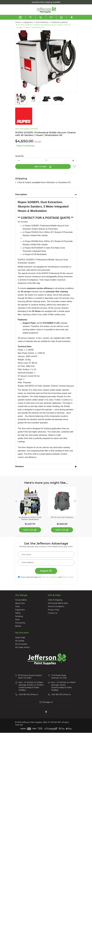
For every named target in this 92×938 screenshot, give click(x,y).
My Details (19, 641)
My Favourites (21, 644)
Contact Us (52, 613)
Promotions (20, 623)
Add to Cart (43, 167)
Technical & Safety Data (58, 603)
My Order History (22, 647)
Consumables (21, 600)
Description (21, 194)
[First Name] (46, 555)
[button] (74, 166)
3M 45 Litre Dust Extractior (62, 517)
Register (46, 571)
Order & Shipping (55, 600)
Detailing (19, 616)
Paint (17, 619)
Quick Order (20, 637)
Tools (17, 606)
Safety (18, 613)
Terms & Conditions (49, 577)
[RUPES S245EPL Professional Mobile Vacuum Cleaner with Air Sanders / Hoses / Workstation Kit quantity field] (46, 160)
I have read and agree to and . (46, 577)
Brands (18, 626)
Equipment (20, 610)
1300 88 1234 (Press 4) (28, 694)
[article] (30, 510)
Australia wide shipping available (46, 2)
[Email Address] (46, 562)
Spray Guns (20, 603)
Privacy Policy (68, 577)
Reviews (19, 466)
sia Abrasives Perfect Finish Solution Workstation (30, 518)
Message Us (46, 702)
